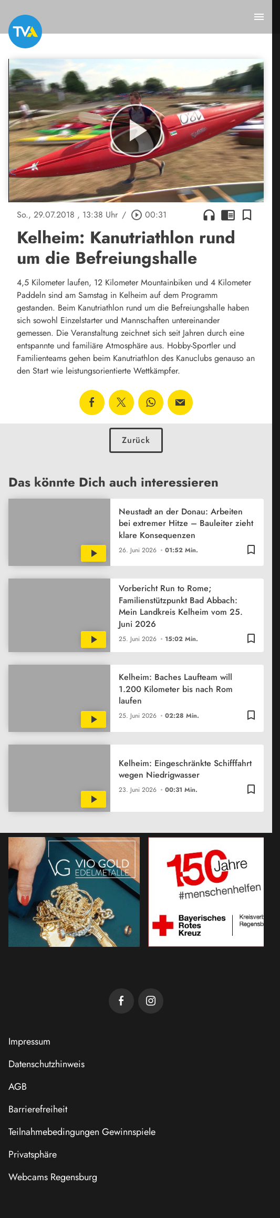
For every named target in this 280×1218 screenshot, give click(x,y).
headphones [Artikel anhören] (209, 215)
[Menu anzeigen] (259, 16)
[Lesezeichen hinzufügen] (246, 215)
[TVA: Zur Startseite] (25, 31)
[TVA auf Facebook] (121, 1001)
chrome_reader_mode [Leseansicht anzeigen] (228, 215)
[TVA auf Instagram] (150, 1001)
